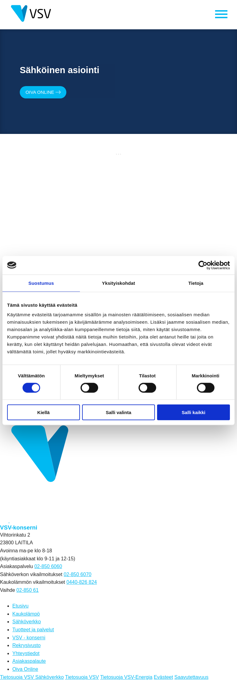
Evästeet (163, 677)
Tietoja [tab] (195, 282)
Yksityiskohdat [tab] (118, 282)
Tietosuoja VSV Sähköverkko (32, 677)
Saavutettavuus (191, 677)
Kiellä (43, 412)
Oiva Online (46, 92)
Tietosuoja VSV (82, 677)
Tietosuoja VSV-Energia (126, 677)
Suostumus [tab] (41, 282)
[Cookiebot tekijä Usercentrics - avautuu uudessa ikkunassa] (203, 265)
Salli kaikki (194, 412)
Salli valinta (118, 412)
